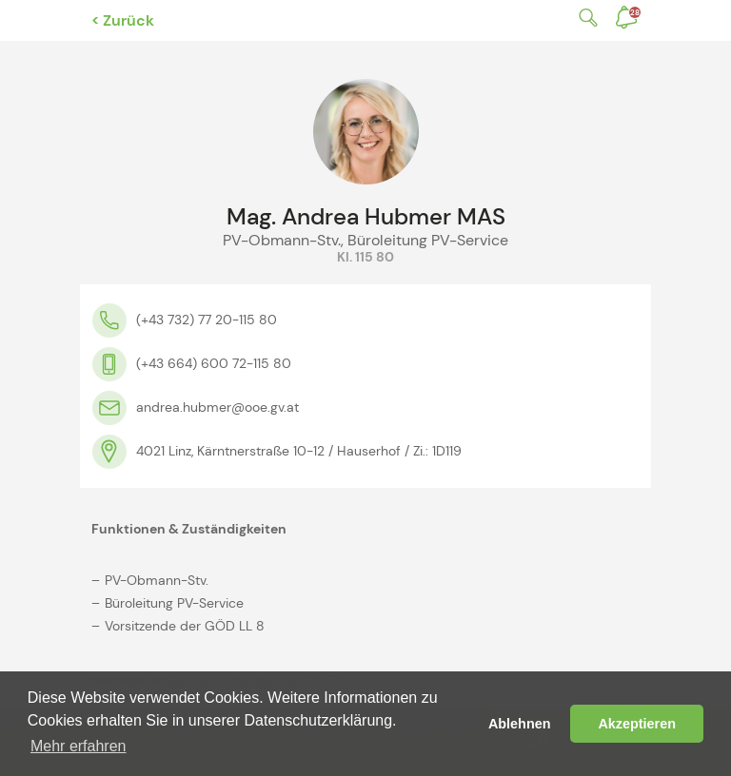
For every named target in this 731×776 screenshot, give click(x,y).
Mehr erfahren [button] (78, 746)
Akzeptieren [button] (637, 723)
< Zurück (122, 20)
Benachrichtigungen (635, 12)
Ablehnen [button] (519, 723)
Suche (584, 17)
